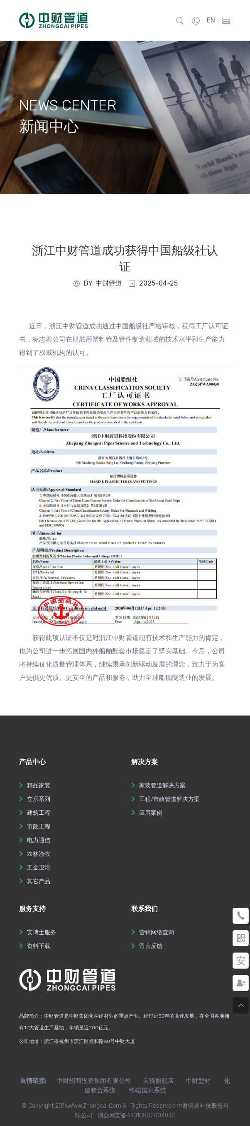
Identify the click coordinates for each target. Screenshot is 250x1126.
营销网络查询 (156, 932)
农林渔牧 (38, 853)
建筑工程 (38, 812)
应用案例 (150, 812)
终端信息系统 (147, 1090)
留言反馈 (150, 946)
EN (211, 20)
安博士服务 (41, 932)
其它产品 (38, 881)
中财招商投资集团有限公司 (89, 1080)
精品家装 (38, 785)
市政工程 (38, 826)
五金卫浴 (38, 867)
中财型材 (198, 1080)
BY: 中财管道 (97, 283)
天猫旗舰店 (158, 1080)
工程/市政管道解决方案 (169, 799)
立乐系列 (38, 799)
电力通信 (38, 840)
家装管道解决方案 (162, 785)
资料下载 (38, 946)
